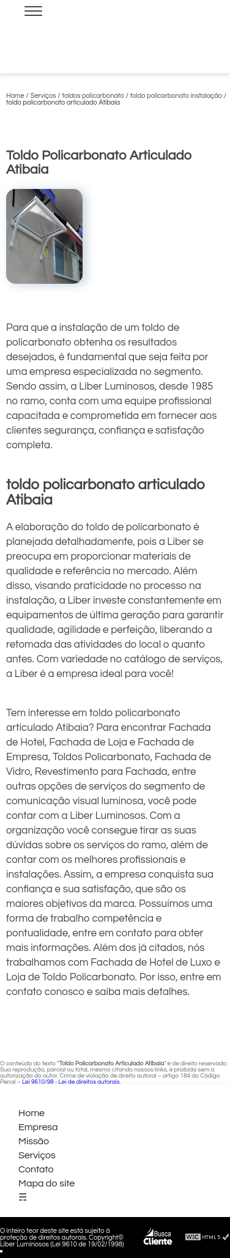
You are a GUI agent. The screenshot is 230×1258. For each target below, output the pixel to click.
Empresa (38, 1127)
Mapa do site (46, 1183)
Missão (33, 1141)
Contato (36, 1169)
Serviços (37, 1155)
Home (31, 1113)
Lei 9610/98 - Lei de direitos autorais (71, 1082)
